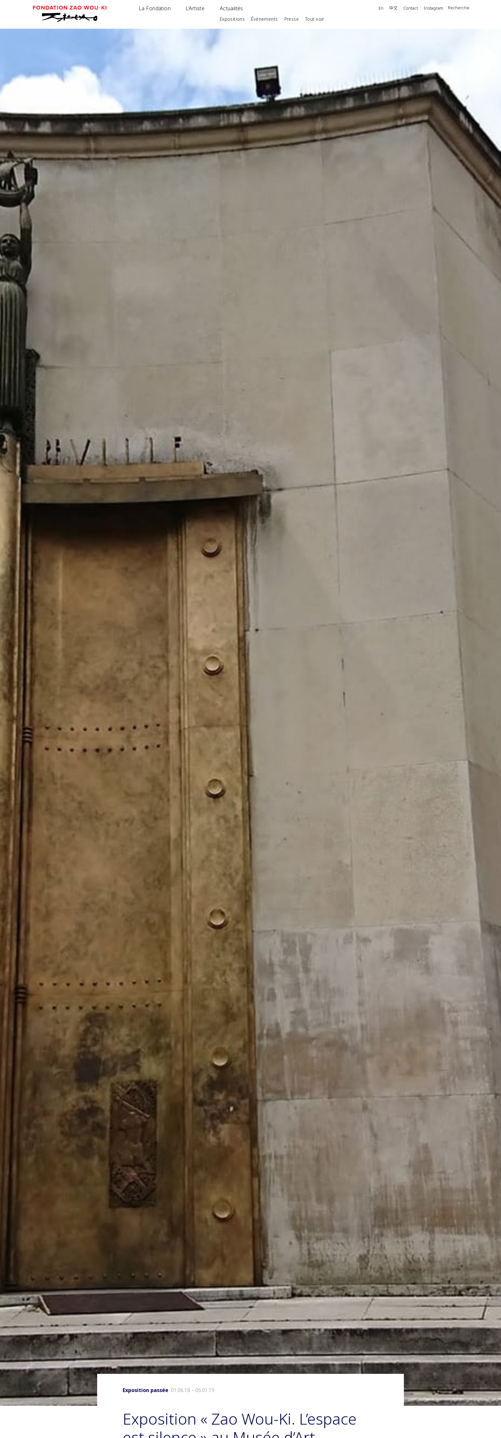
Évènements (264, 19)
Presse (291, 19)
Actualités (231, 8)
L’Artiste (195, 8)
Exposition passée (145, 1390)
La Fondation (155, 8)
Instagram (433, 8)
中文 (393, 8)
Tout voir (314, 19)
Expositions (232, 19)
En (381, 8)
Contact (410, 8)
